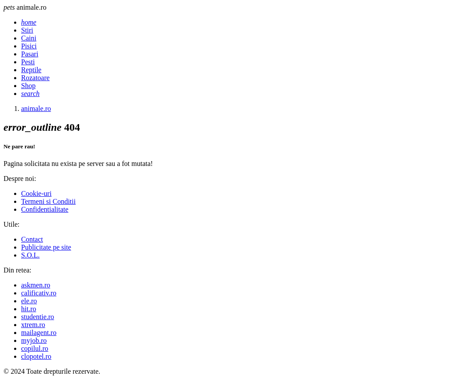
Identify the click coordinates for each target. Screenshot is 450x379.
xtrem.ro (33, 324)
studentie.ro (37, 316)
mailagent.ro (38, 332)
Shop (28, 85)
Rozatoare (35, 77)
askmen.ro (35, 285)
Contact (32, 239)
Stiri (27, 30)
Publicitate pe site (46, 247)
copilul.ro (34, 348)
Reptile (31, 70)
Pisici (29, 46)
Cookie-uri (36, 193)
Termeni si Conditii (48, 201)
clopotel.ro (36, 356)
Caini (28, 38)
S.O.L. (30, 255)
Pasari (29, 54)
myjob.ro (34, 340)
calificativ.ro (38, 293)
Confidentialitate (45, 209)
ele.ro (29, 301)
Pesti (28, 62)
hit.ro (28, 309)
